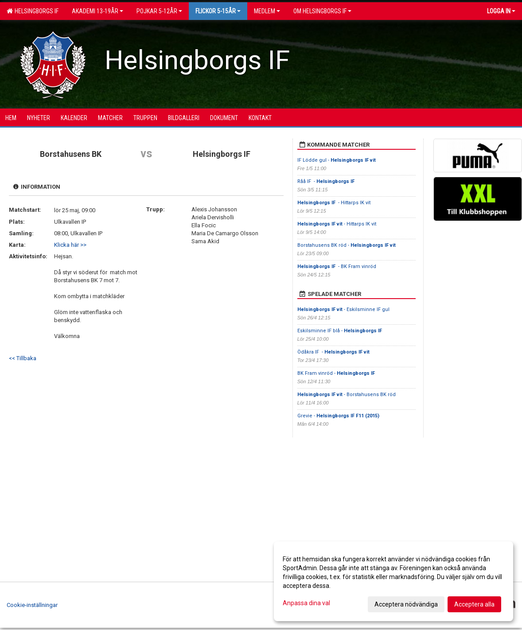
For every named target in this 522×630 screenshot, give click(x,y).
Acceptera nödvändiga (406, 604)
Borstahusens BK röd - (346, 245)
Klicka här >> (70, 244)
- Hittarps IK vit (333, 203)
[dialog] (393, 581)
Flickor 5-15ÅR (218, 11)
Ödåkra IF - (333, 352)
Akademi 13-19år (97, 11)
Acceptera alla (474, 604)
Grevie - (338, 416)
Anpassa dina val (306, 603)
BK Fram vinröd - (336, 373)
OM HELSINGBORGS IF (322, 11)
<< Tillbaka (22, 358)
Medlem (267, 11)
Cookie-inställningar (32, 605)
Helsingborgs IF (32, 11)
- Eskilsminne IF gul (343, 309)
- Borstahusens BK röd (346, 394)
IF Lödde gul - (336, 160)
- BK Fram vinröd (336, 266)
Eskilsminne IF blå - (340, 331)
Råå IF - (326, 181)
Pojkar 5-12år (159, 11)
